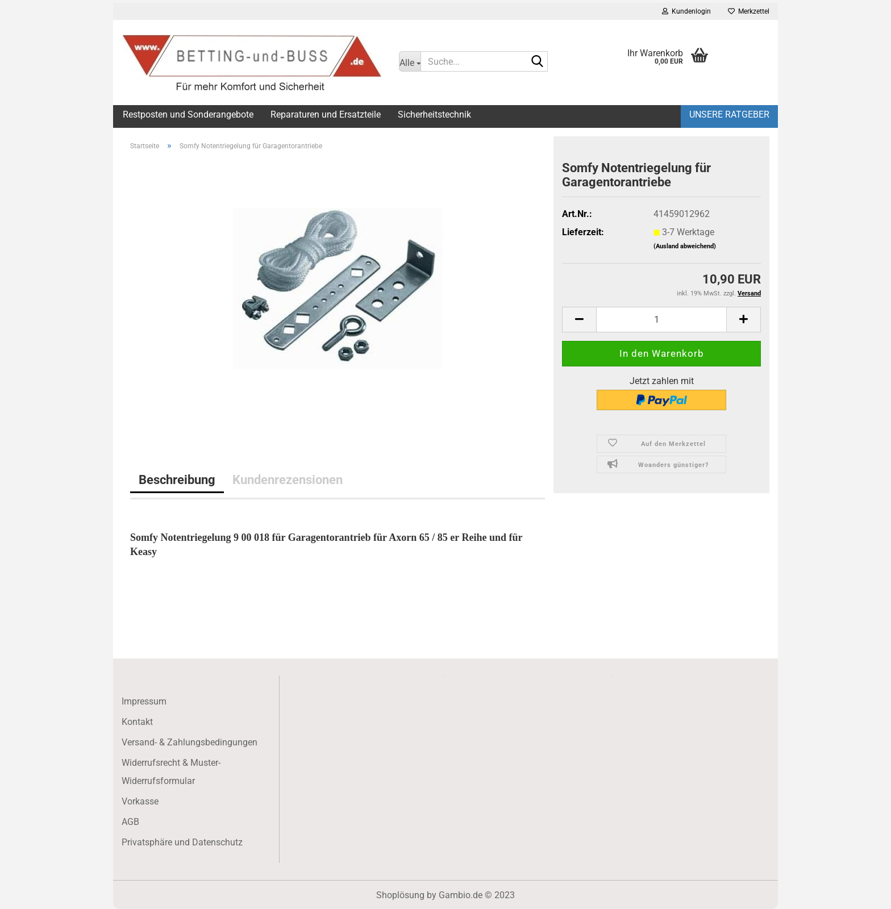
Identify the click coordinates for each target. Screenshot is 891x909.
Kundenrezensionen (287, 479)
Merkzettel (748, 11)
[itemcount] (661, 319)
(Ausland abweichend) (684, 246)
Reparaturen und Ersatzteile (325, 114)
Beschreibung (177, 479)
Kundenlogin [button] (686, 11)
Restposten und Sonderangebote (188, 114)
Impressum (144, 701)
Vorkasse (140, 801)
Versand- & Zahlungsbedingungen (189, 742)
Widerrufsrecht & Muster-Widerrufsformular (171, 771)
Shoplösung (400, 895)
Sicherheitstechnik (434, 114)
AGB (130, 821)
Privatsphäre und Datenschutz (182, 842)
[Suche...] (409, 61)
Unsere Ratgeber (729, 114)
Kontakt (137, 721)
